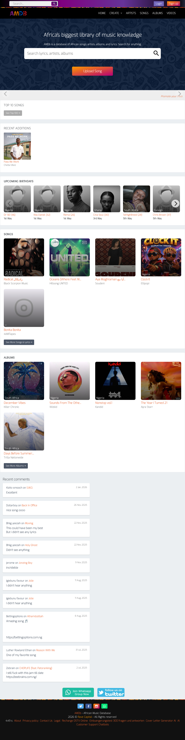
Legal (57, 720)
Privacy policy (30, 720)
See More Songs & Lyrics (19, 342)
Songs (144, 13)
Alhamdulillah (35, 616)
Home (102, 11)
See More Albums (16, 465)
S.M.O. (30, 487)
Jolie (31, 580)
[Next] (175, 204)
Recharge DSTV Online (75, 720)
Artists (131, 13)
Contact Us (46, 720)
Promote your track (171, 96)
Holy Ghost (31, 545)
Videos (171, 13)
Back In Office (29, 505)
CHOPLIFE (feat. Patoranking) (35, 668)
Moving (29, 523)
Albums (157, 13)
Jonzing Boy (25, 563)
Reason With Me (45, 650)
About (17, 720)
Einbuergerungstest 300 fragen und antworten (116, 720)
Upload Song (92, 71)
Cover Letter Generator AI (161, 720)
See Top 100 (13, 113)
